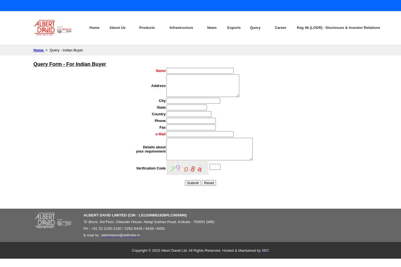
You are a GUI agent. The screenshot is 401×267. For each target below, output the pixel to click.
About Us (117, 28)
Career (280, 28)
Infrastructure (181, 28)
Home (94, 28)
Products (147, 28)
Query (255, 28)
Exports (234, 28)
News (212, 28)
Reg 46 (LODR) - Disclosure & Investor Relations (321, 28)
